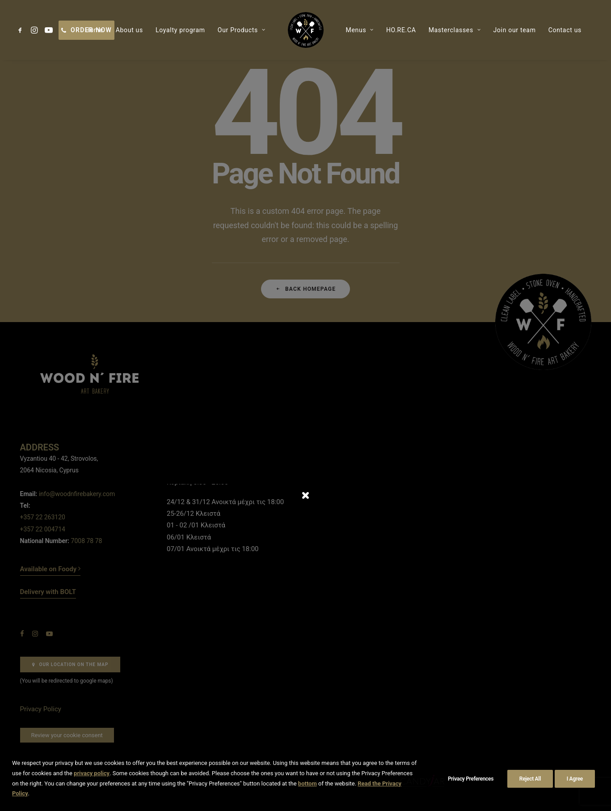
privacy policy (92, 773)
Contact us (565, 30)
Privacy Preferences (470, 779)
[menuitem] (21, 30)
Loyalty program (180, 30)
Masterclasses (455, 30)
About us (129, 30)
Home (94, 30)
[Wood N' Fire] (306, 30)
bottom (307, 783)
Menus (360, 30)
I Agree (575, 779)
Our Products (241, 30)
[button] (21, 30)
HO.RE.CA (401, 30)
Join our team (514, 30)
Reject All (530, 779)
